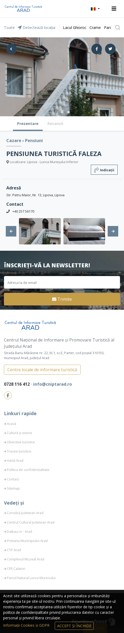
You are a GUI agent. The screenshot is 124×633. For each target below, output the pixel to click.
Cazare (14, 140)
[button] (95, 9)
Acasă (11, 423)
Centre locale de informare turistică (42, 370)
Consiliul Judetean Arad (25, 512)
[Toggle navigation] (114, 9)
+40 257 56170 (23, 211)
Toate (9, 27)
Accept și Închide (74, 625)
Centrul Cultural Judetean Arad (30, 522)
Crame (95, 27)
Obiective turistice (21, 442)
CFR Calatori (16, 568)
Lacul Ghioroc (74, 27)
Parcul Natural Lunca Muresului (31, 577)
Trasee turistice (19, 451)
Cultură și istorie (19, 432)
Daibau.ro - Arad (19, 531)
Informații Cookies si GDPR (27, 625)
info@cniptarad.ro (52, 384)
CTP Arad (14, 549)
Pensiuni (34, 140)
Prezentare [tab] (27, 123)
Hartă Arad (15, 460)
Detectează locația (36, 27)
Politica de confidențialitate (28, 469)
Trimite (62, 299)
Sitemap (13, 488)
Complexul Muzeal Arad (25, 559)
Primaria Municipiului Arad (27, 540)
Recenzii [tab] (55, 123)
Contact (13, 479)
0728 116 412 (17, 384)
